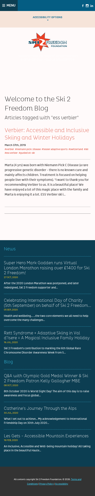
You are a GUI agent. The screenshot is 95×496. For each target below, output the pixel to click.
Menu (11, 5)
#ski (86, 149)
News (10, 249)
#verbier (9, 149)
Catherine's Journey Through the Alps (40, 409)
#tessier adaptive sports (55, 149)
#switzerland (76, 149)
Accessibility (61, 484)
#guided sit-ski (27, 153)
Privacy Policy (46, 484)
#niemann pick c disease (28, 149)
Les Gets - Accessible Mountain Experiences (46, 436)
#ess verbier (11, 153)
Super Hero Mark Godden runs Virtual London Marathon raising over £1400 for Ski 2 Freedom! (47, 268)
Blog (8, 362)
